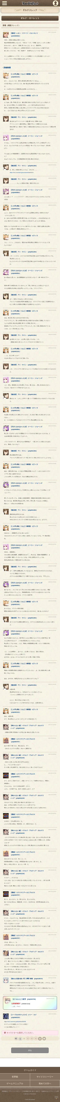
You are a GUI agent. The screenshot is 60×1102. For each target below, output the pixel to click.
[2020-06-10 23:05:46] (52, 310)
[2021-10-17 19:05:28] (52, 724)
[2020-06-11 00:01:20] (52, 684)
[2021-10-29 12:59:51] (52, 891)
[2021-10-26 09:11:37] (52, 870)
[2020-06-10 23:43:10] (52, 544)
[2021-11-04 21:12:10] (52, 934)
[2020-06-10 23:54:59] (52, 630)
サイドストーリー (45, 1077)
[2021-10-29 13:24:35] (52, 910)
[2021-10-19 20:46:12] (52, 738)
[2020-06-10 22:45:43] (52, 73)
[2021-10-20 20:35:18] (52, 754)
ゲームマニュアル (15, 1083)
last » (44, 1039)
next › (40, 1039)
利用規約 (4, 1091)
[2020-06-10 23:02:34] (52, 294)
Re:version (33, 1094)
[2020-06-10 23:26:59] (52, 393)
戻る (30, 1050)
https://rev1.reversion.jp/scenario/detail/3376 (21, 172)
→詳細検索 (6, 67)
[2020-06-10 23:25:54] (52, 377)
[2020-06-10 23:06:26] (52, 334)
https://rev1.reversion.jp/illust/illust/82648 (15, 1021)
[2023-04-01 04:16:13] (50, 998)
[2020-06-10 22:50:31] (52, 135)
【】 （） (23, 117)
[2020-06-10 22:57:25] (52, 269)
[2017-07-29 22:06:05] (52, 32)
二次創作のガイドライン (47, 1091)
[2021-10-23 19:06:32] (52, 829)
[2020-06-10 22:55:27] (52, 205)
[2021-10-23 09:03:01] (52, 813)
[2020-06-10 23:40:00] (52, 509)
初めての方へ (45, 1083)
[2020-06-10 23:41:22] (52, 525)
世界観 (15, 1077)
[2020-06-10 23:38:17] (52, 482)
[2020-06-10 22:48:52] (52, 116)
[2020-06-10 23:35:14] (52, 450)
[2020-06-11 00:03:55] (52, 708)
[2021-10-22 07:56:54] (52, 794)
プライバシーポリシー (15, 1091)
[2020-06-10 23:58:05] (52, 662)
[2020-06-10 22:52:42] (52, 178)
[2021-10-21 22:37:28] (52, 773)
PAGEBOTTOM (56, 1098)
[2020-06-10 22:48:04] (52, 94)
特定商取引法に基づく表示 (31, 1091)
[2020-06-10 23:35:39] (52, 463)
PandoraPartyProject (30, 3)
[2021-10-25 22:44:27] (52, 851)
